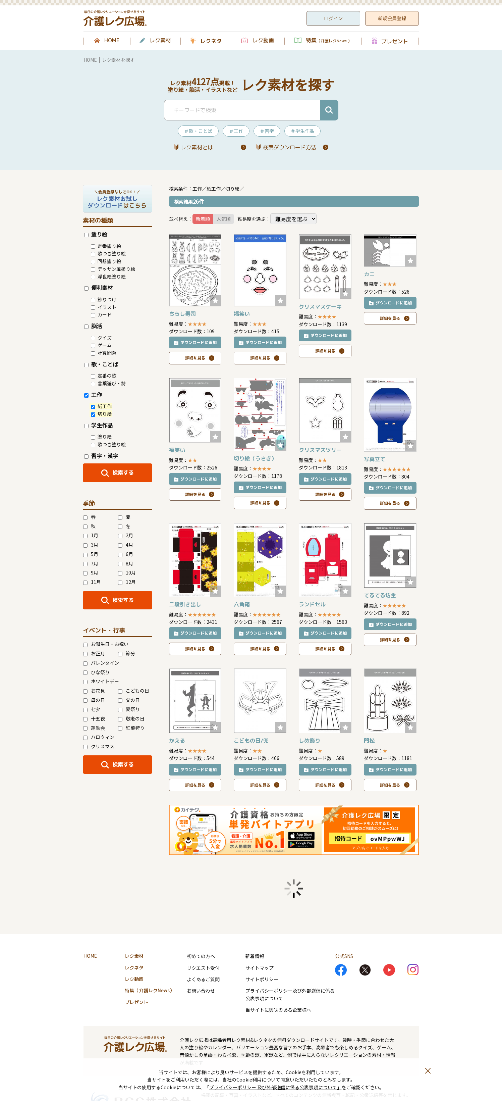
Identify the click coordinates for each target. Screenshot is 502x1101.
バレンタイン (101, 662)
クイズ (101, 337)
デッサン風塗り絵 (113, 268)
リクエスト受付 (203, 967)
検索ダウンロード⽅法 (290, 147)
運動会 (94, 727)
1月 (90, 535)
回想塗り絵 (106, 261)
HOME (111, 41)
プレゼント (394, 41)
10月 (127, 572)
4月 (125, 544)
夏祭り (129, 709)
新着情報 (254, 956)
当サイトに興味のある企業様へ (278, 1009)
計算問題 (103, 352)
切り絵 (101, 413)
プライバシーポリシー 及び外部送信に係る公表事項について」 (275, 1087)
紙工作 (101, 406)
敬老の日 (131, 718)
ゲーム (101, 345)
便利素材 (98, 288)
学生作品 (98, 425)
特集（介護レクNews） (149, 990)
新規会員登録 (392, 18)
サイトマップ (259, 967)
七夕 (91, 709)
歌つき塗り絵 (108, 253)
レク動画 (263, 41)
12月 (127, 582)
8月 (125, 563)
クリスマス (98, 746)
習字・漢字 (101, 456)
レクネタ (211, 41)
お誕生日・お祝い (105, 644)
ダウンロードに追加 (198, 342)
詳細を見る (195, 358)
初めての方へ (201, 956)
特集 (329, 41)
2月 (125, 535)
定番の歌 (103, 375)
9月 (90, 572)
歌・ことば (101, 364)
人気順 (224, 218)
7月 (90, 563)
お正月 (94, 653)
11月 (92, 582)
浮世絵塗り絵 (108, 276)
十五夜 (94, 718)
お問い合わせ (201, 990)
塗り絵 (95, 234)
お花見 (94, 690)
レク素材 (160, 41)
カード (101, 314)
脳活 (93, 326)
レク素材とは (197, 147)
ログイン (333, 18)
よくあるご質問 (203, 979)
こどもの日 (133, 690)
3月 (90, 544)
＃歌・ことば (198, 131)
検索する (123, 472)
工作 (93, 395)
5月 (90, 554)
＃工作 (236, 131)
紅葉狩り (131, 727)
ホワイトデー (101, 681)
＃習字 (267, 131)
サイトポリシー (261, 979)
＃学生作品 (302, 131)
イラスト (103, 307)
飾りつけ (103, 299)
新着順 (203, 218)
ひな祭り (96, 672)
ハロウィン (98, 737)
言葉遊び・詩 (108, 383)
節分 (126, 653)
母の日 (94, 700)
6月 (125, 554)
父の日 (129, 700)
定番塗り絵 (106, 246)
